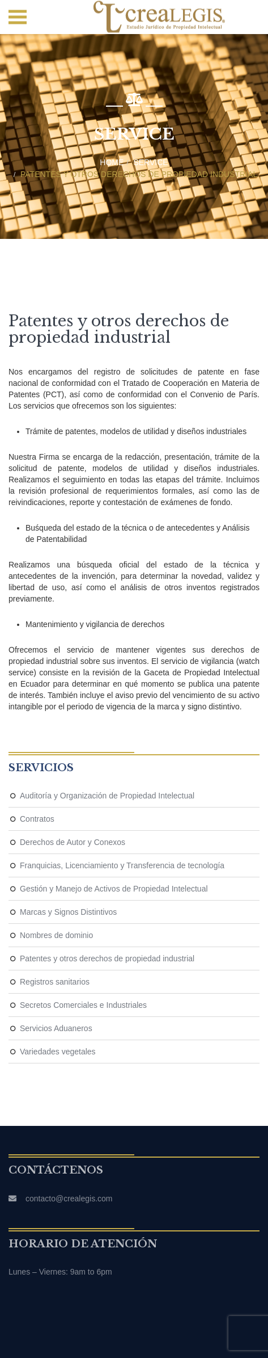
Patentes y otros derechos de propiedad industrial (138, 174)
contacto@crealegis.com (69, 1198)
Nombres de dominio (56, 935)
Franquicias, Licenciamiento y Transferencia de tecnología (122, 865)
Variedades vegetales (58, 1051)
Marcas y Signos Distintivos (68, 911)
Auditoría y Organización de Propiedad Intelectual (107, 795)
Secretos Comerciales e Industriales (83, 1005)
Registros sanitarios (55, 981)
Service (151, 162)
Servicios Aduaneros (56, 1028)
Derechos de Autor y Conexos (72, 842)
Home (112, 162)
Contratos (37, 818)
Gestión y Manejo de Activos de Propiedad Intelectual (114, 888)
